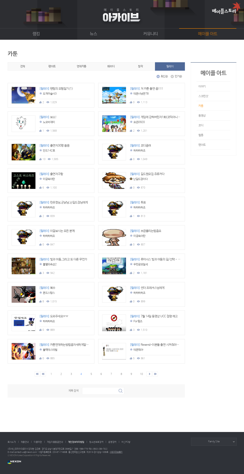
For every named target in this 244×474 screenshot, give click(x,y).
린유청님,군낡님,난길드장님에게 (63, 202)
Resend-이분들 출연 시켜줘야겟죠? (157, 345)
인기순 (176, 76)
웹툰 (200, 135)
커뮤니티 (150, 34)
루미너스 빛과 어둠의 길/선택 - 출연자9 (158, 259)
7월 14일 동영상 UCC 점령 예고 (154, 316)
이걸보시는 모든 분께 (57, 231)
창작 (140, 66)
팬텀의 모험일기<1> (56, 89)
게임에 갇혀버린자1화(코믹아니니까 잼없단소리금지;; (166, 117)
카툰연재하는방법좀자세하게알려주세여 (67, 345)
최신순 (162, 76)
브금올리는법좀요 (145, 231)
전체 (22, 66)
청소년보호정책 (96, 442)
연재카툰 (81, 66)
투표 (138, 202)
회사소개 (12, 442)
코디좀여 (140, 145)
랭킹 (36, 34)
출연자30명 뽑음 (54, 145)
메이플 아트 (207, 34)
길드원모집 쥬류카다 (147, 174)
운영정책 (112, 442)
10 (141, 374)
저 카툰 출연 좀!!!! (146, 89)
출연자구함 (51, 174)
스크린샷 (203, 96)
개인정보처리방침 (76, 442)
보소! (47, 117)
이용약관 (38, 442)
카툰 (200, 106)
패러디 (111, 66)
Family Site (214, 441)
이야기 (202, 86)
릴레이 (170, 66)
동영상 (202, 115)
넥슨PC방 (125, 442)
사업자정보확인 (116, 452)
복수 (47, 288)
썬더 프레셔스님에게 (147, 288)
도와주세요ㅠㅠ (53, 316)
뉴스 (93, 34)
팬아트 (52, 66)
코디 (200, 125)
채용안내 (25, 442)
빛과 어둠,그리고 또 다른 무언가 (63, 259)
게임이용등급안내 (55, 442)
